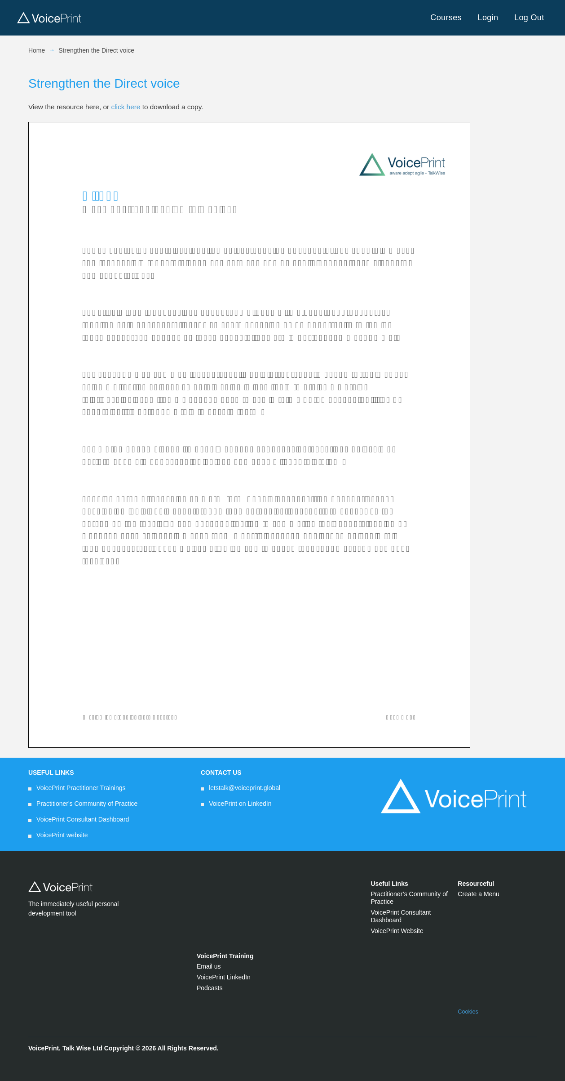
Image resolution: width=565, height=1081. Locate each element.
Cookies (468, 1012)
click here (125, 107)
